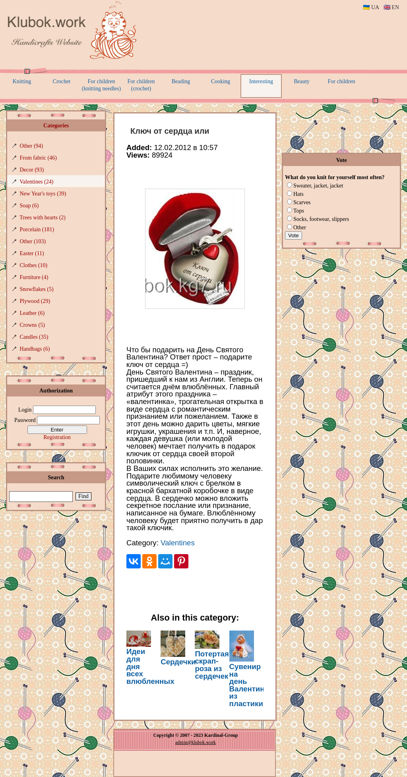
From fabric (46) (38, 158)
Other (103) (33, 241)
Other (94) (31, 146)
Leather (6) (32, 313)
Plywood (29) (35, 301)
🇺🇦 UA (371, 7)
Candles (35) (34, 337)
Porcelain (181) (37, 229)
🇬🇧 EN (391, 7)
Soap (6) (29, 206)
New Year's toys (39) (43, 194)
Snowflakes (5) (37, 289)
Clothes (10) (34, 265)
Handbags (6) (35, 349)
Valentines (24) (36, 182)
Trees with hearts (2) (42, 218)
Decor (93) (32, 170)
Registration (56, 437)
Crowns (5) (32, 325)
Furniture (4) (34, 277)
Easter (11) (32, 253)
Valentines (178, 543)
